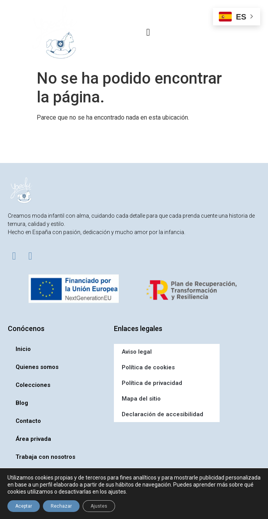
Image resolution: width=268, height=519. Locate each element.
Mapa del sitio (141, 398)
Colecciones (33, 384)
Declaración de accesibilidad (162, 414)
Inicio (23, 349)
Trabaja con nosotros (45, 456)
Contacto (28, 420)
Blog (22, 402)
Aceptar (23, 506)
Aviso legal (137, 351)
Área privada (33, 438)
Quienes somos (37, 366)
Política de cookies (148, 367)
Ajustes (99, 506)
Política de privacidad (152, 383)
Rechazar (61, 506)
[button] (148, 32)
